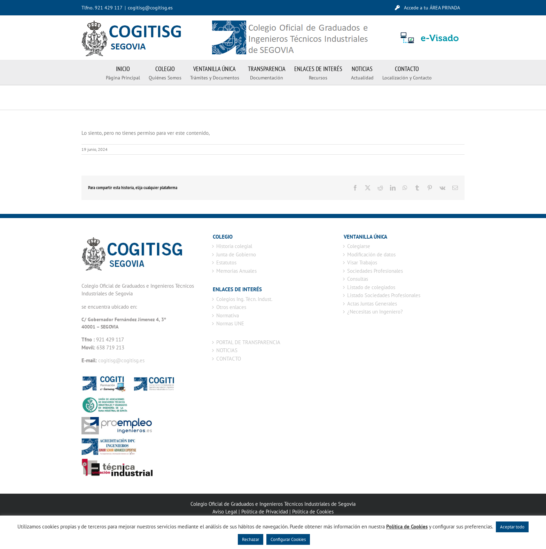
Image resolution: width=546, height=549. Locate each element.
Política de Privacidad (264, 511)
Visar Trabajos (362, 262)
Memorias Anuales (236, 271)
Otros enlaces (231, 307)
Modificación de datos (371, 254)
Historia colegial (234, 246)
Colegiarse (358, 246)
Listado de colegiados (371, 287)
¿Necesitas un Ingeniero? (375, 311)
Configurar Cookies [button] (288, 539)
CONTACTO (228, 358)
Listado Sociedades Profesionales (383, 295)
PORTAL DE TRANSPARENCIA (248, 342)
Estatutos (226, 262)
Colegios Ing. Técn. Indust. (244, 299)
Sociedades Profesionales (375, 271)
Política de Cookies (313, 511)
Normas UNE (230, 323)
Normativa (227, 315)
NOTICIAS (226, 350)
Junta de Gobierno (236, 254)
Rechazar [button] (250, 539)
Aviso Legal (224, 511)
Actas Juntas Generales (372, 303)
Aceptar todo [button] (512, 527)
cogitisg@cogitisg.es (150, 8)
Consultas (357, 279)
